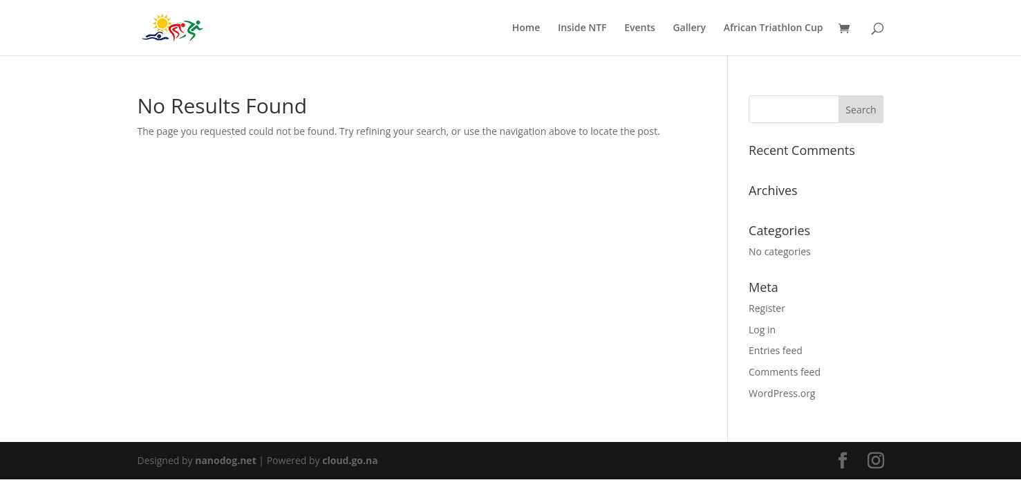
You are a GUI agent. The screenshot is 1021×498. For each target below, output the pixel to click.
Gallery (689, 28)
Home (526, 28)
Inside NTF (582, 28)
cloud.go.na (349, 460)
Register (767, 308)
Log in (762, 329)
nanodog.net (225, 460)
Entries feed (776, 350)
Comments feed (785, 371)
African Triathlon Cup (773, 28)
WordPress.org (782, 393)
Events (639, 28)
